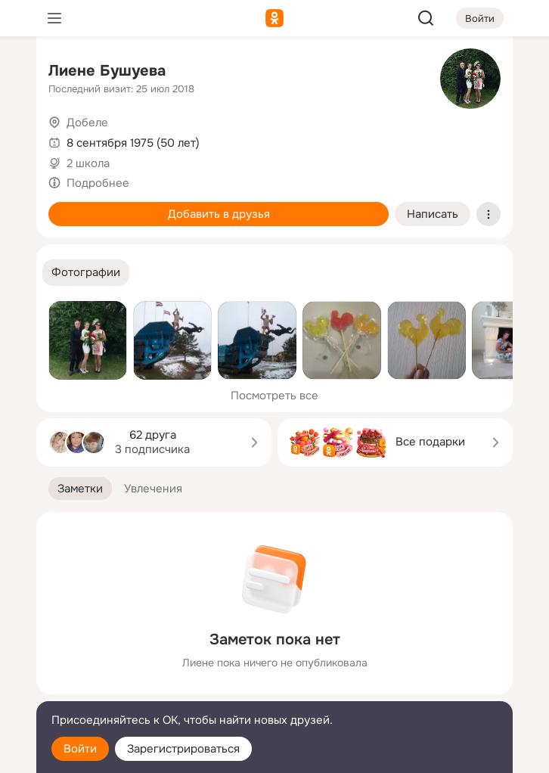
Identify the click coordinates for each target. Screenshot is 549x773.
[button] (85, 272)
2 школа (88, 163)
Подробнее (98, 183)
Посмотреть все (274, 395)
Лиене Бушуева (107, 70)
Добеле (87, 122)
